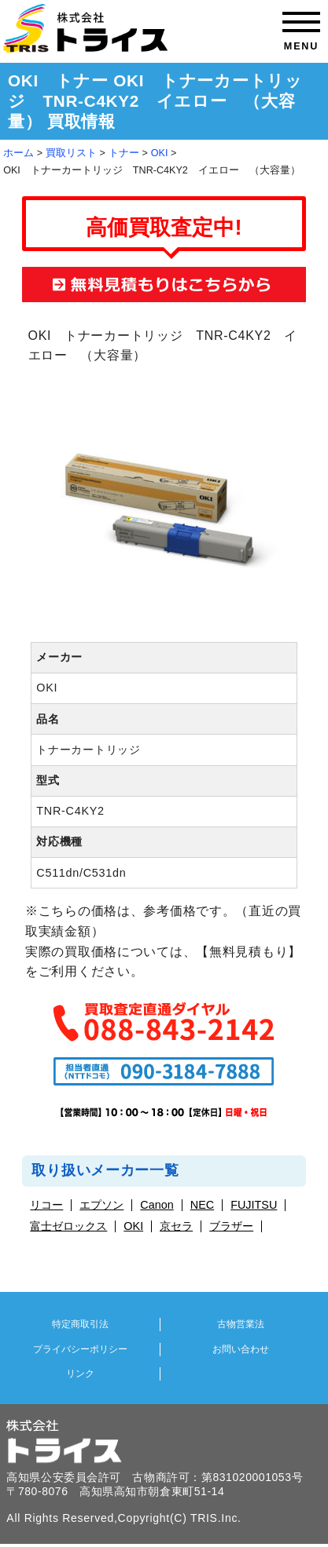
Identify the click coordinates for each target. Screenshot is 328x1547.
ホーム (18, 153)
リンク (80, 1373)
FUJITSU (253, 1205)
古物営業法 (240, 1324)
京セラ (176, 1226)
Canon (156, 1205)
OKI (159, 153)
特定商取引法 (80, 1324)
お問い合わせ (240, 1349)
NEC (202, 1205)
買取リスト (71, 153)
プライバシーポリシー (80, 1349)
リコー (46, 1205)
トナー (124, 153)
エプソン (101, 1205)
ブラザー (231, 1226)
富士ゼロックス (68, 1226)
